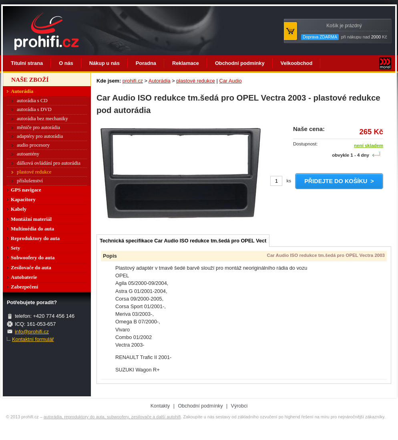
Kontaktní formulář (33, 339)
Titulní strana (27, 63)
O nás (66, 63)
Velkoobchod (297, 63)
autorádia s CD (32, 100)
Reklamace (185, 63)
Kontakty (160, 406)
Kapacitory (23, 199)
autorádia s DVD (34, 109)
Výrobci (239, 406)
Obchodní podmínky (240, 63)
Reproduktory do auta (35, 238)
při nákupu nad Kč (344, 31)
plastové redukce (195, 81)
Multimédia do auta (32, 229)
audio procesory (33, 145)
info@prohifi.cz (32, 332)
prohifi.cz (133, 81)
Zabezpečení (24, 287)
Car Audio (230, 81)
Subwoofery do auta (33, 257)
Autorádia (160, 81)
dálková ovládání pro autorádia (48, 163)
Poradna (146, 63)
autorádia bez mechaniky (42, 118)
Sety (15, 248)
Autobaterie (24, 277)
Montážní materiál (31, 219)
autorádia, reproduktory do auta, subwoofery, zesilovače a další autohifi (112, 416)
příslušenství (30, 181)
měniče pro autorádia (38, 127)
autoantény (28, 154)
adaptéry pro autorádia (40, 136)
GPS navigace (26, 190)
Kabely (18, 209)
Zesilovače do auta (31, 267)
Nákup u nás (104, 63)
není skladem (368, 145)
